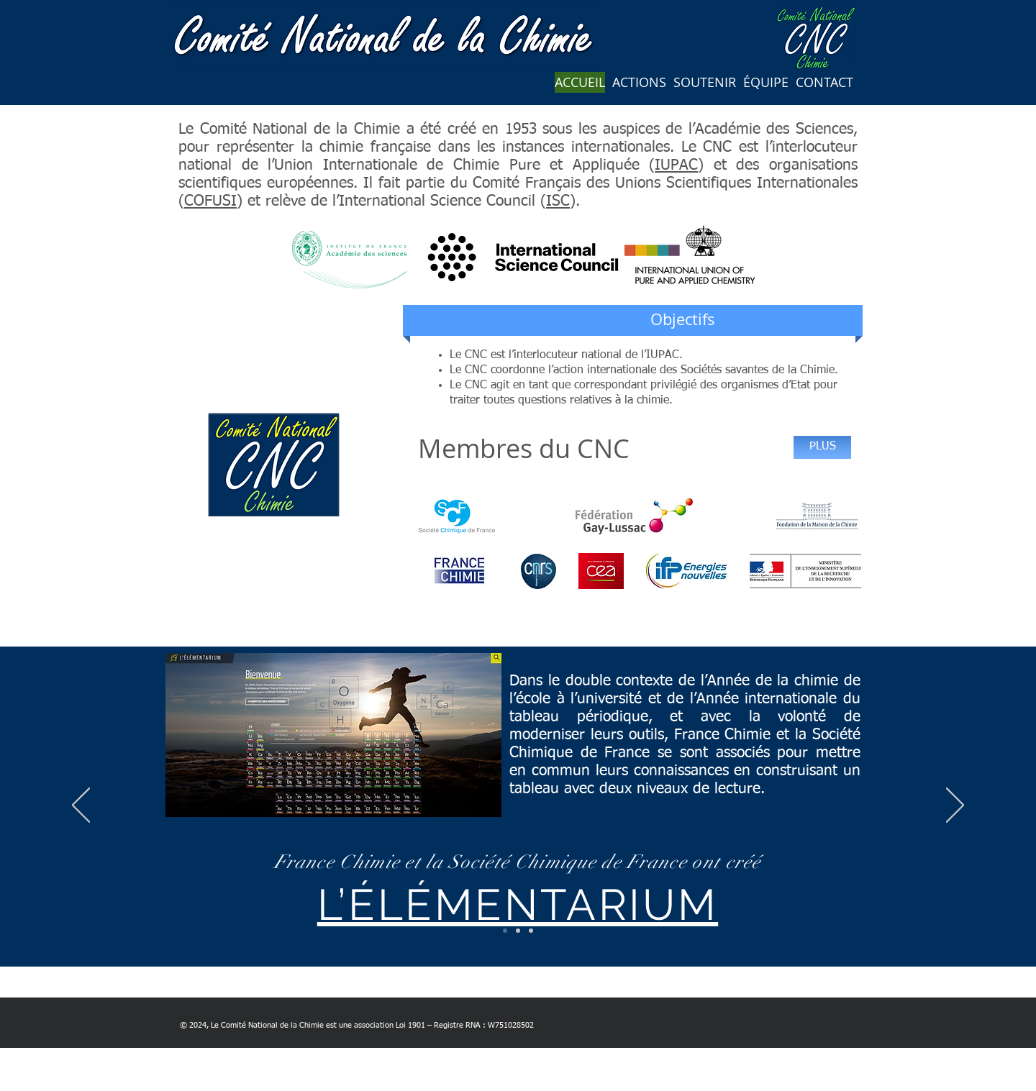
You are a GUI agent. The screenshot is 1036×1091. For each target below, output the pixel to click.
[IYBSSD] (531, 930)
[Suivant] (955, 806)
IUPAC (676, 165)
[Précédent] (81, 806)
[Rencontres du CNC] (518, 930)
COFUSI (210, 201)
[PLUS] (822, 447)
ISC (558, 201)
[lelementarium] (505, 930)
